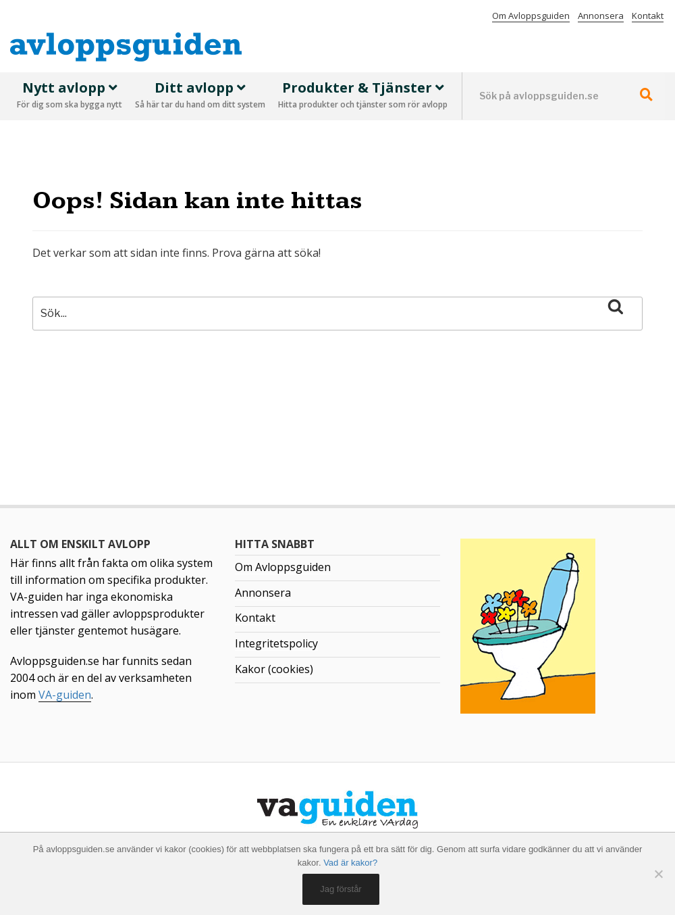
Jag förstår (340, 889)
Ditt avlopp (200, 96)
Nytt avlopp (69, 96)
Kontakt (648, 15)
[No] (658, 874)
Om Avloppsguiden (531, 15)
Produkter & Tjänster (363, 96)
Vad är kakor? (350, 863)
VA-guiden (64, 694)
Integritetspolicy (276, 643)
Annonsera (601, 15)
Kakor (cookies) (274, 669)
